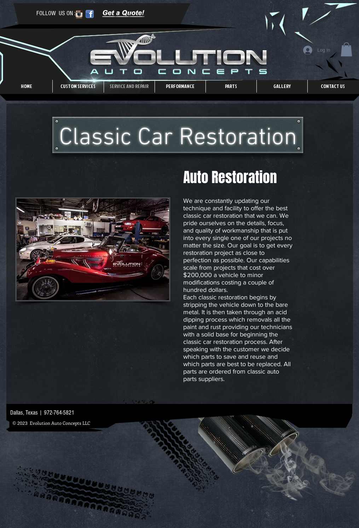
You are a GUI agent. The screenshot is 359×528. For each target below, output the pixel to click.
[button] (346, 49)
